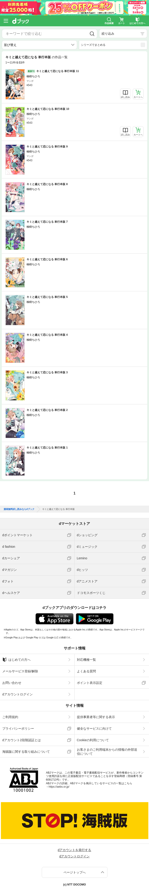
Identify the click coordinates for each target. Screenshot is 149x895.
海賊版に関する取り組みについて (26, 751)
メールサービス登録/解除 (20, 671)
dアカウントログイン (17, 694)
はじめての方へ (16, 659)
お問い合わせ (11, 683)
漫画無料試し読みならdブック (19, 509)
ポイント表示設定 (89, 683)
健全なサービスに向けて (94, 728)
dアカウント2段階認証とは (21, 740)
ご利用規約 (10, 717)
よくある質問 (86, 671)
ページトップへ (75, 872)
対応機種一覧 (86, 659)
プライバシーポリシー (18, 728)
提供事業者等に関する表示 (96, 717)
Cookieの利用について (93, 740)
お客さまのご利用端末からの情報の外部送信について (107, 751)
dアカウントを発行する (74, 850)
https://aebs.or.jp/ (59, 786)
